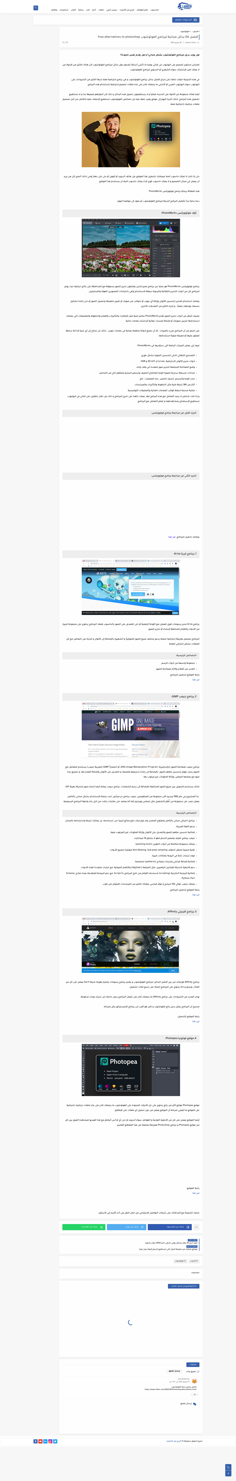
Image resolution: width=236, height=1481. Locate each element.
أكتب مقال (115, 2)
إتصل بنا (89, 2)
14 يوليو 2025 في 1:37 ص (179, 1417)
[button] (174, 1268)
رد (194, 1429)
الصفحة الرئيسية (154, 2)
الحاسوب (154, 10)
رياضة (81, 10)
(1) (91, 45)
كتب (88, 10)
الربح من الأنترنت (127, 10)
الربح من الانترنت (173, 1477)
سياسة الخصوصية (101, 2)
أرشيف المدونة (78, 2)
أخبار (94, 10)
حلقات (101, 10)
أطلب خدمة (141, 2)
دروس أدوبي (111, 10)
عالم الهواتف (142, 10)
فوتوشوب (184, 34)
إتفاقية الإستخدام (128, 2)
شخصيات (63, 10)
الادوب (195, 34)
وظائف (54, 10)
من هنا (195, 697)
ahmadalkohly (183, 1414)
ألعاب (73, 10)
